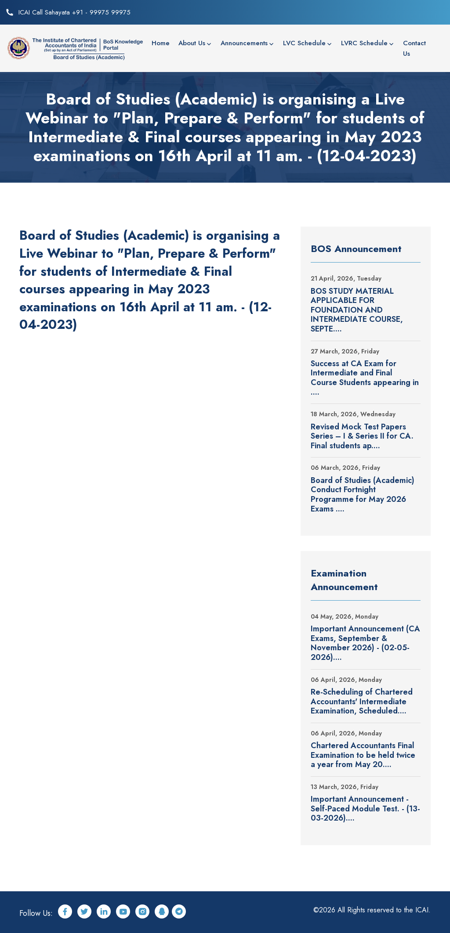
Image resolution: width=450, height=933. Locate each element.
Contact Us (414, 48)
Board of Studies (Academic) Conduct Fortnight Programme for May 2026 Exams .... (362, 495)
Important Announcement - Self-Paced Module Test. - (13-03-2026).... (365, 809)
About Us (191, 43)
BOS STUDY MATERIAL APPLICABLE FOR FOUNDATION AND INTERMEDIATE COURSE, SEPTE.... (357, 310)
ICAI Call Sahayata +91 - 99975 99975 (74, 12)
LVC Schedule (304, 43)
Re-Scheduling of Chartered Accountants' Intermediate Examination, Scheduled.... (362, 702)
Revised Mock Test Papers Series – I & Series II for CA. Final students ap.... (362, 436)
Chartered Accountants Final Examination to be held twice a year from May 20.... (363, 755)
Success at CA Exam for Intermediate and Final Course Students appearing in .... (365, 378)
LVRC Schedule (364, 43)
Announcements (244, 43)
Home (161, 43)
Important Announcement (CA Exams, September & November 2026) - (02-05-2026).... (365, 643)
